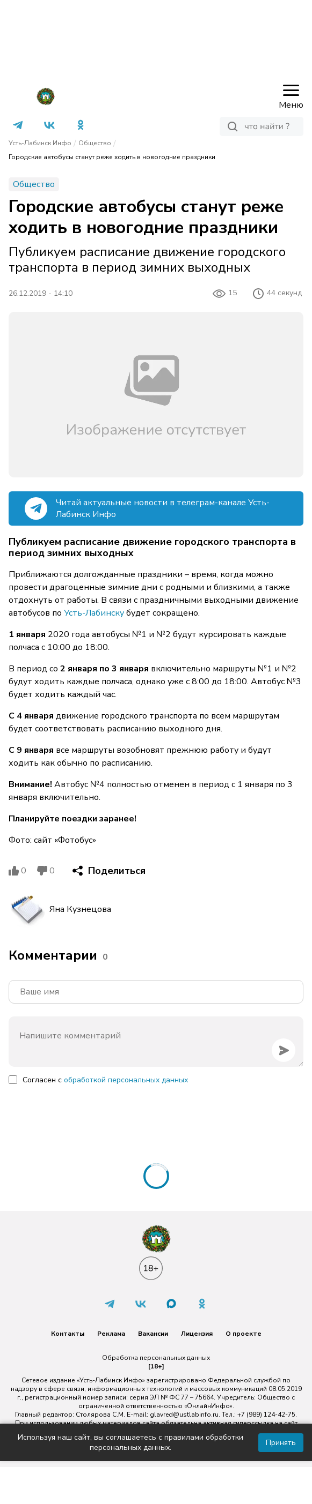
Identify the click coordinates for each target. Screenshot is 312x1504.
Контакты (67, 1333)
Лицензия (197, 1333)
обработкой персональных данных (126, 1080)
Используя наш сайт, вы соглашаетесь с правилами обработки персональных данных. (130, 1442)
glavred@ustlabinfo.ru (184, 1414)
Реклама (111, 1333)
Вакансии (153, 1333)
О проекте (244, 1333)
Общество (94, 143)
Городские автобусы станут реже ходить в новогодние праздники (112, 157)
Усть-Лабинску (94, 613)
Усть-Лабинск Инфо (40, 143)
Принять (281, 1443)
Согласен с (105, 1080)
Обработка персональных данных (156, 1357)
